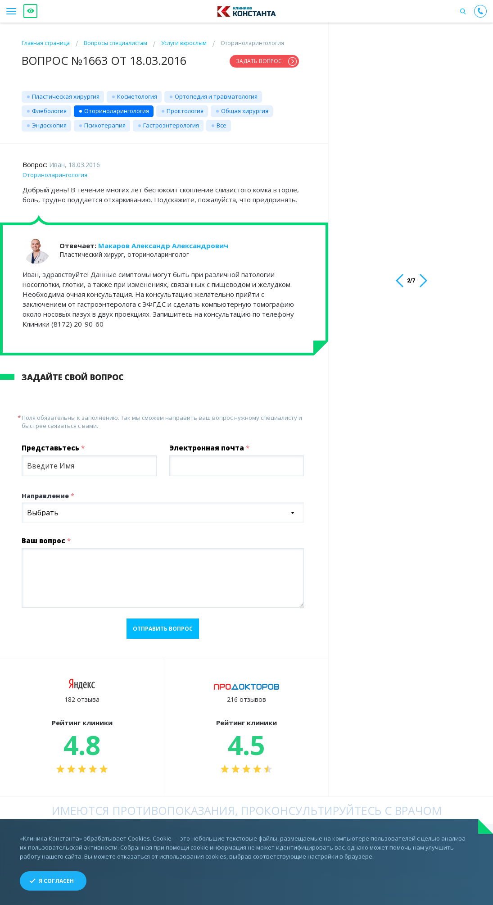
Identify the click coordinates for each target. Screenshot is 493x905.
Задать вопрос (259, 61)
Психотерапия (105, 122)
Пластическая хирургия (66, 93)
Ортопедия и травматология (216, 93)
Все (221, 122)
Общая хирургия (244, 107)
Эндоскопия (49, 122)
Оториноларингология (116, 107)
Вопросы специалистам (115, 43)
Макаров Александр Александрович (163, 241)
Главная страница (46, 43)
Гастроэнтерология (171, 122)
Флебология (49, 107)
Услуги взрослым (184, 43)
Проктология (185, 107)
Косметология (137, 93)
